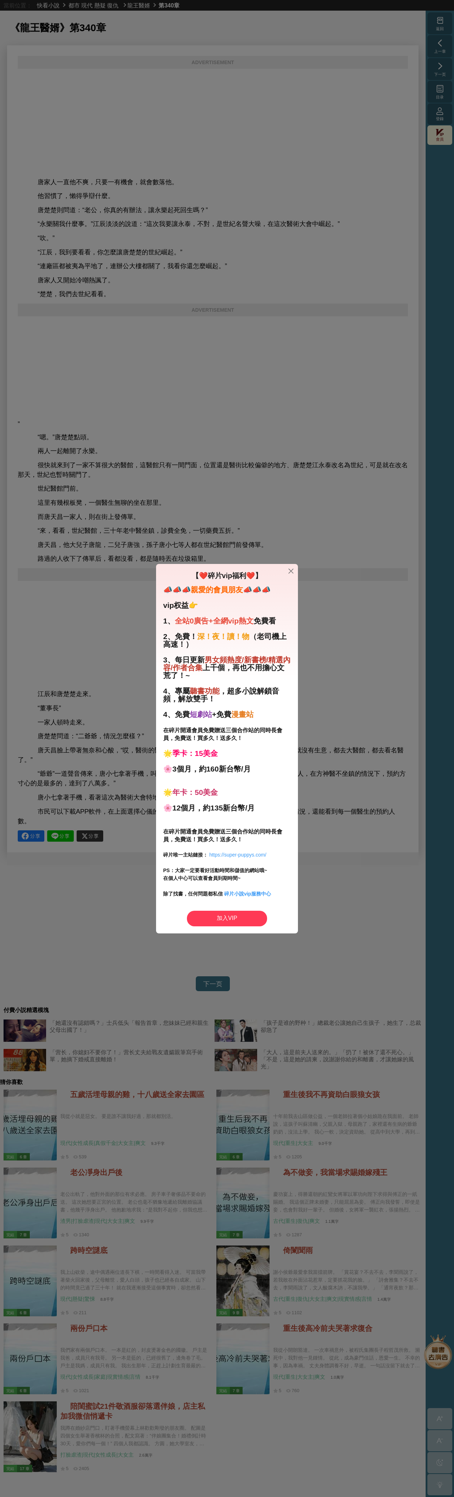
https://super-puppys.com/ (237, 855)
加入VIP (227, 918)
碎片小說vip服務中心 (247, 894)
